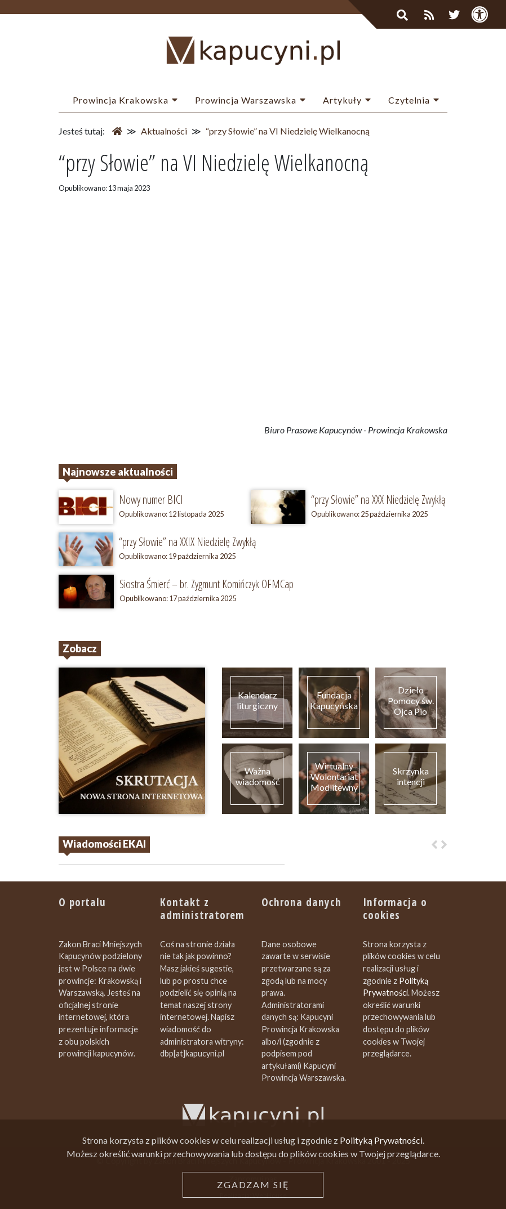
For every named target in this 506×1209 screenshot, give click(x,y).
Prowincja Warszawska (245, 100)
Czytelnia (409, 100)
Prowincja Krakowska (120, 100)
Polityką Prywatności (381, 1140)
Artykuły (342, 100)
